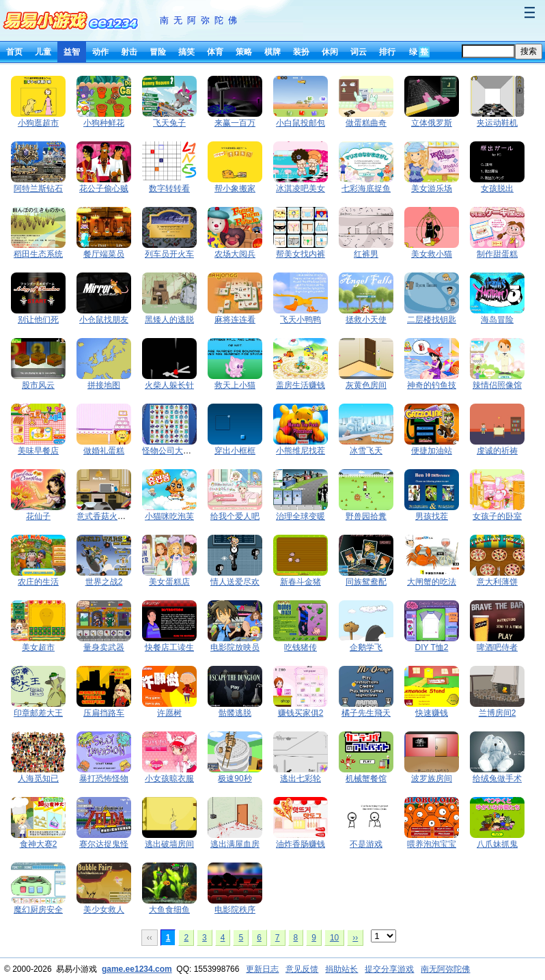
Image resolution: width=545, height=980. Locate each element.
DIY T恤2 (432, 647)
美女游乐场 (431, 188)
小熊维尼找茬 (300, 451)
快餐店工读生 (169, 647)
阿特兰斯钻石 (38, 188)
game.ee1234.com (137, 969)
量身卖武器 (103, 647)
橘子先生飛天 (366, 713)
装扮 (301, 52)
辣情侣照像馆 (497, 385)
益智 (72, 52)
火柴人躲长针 (169, 385)
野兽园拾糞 (366, 516)
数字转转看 (169, 188)
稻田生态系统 (38, 254)
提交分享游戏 (389, 969)
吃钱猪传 (300, 647)
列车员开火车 (169, 254)
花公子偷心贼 (103, 188)
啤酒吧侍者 (497, 647)
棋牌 (272, 52)
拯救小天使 (366, 319)
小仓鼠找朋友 (103, 319)
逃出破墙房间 (169, 844)
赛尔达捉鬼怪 (103, 844)
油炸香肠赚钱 (300, 844)
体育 (215, 52)
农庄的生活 (38, 582)
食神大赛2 (38, 844)
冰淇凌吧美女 (300, 188)
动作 (100, 52)
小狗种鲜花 (103, 123)
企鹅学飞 (366, 647)
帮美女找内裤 (300, 254)
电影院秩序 (234, 909)
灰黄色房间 (366, 385)
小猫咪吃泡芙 (169, 516)
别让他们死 (38, 319)
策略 (244, 52)
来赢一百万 (234, 123)
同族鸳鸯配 (366, 582)
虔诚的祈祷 (497, 451)
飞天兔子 (169, 123)
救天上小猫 (234, 385)
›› (355, 937)
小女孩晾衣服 (169, 778)
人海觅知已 (38, 778)
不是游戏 (366, 844)
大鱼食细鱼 (169, 909)
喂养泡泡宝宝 (431, 844)
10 (334, 937)
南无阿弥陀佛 (201, 20)
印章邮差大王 (38, 713)
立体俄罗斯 (431, 123)
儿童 (43, 52)
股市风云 (38, 385)
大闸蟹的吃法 (431, 582)
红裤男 (366, 254)
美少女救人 (103, 909)
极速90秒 (234, 778)
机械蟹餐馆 (366, 778)
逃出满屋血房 (235, 844)
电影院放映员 (235, 647)
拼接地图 (103, 385)
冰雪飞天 (366, 451)
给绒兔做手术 (497, 778)
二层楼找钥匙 (431, 319)
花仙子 (38, 516)
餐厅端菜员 (103, 254)
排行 (387, 52)
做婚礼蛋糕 (103, 451)
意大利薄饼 (497, 582)
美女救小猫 (431, 254)
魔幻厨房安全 (38, 909)
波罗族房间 (431, 778)
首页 (14, 52)
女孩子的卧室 (497, 516)
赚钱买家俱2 (301, 713)
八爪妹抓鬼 (497, 844)
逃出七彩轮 (300, 778)
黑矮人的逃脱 (169, 319)
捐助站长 (341, 969)
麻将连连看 (234, 319)
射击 (129, 52)
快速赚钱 (431, 713)
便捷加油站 (431, 451)
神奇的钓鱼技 (431, 385)
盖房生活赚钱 (300, 385)
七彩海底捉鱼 (366, 188)
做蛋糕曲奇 (366, 123)
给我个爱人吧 (235, 516)
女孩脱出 (497, 188)
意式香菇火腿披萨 (109, 516)
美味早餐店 (38, 451)
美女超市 (38, 647)
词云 (358, 52)
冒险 (158, 52)
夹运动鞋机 (497, 123)
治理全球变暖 (300, 516)
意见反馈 (301, 969)
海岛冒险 (497, 319)
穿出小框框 (234, 451)
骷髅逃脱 (235, 713)
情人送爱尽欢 (235, 582)
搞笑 (186, 52)
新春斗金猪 (300, 582)
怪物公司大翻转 (170, 451)
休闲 (330, 52)
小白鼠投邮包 (300, 123)
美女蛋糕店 (169, 582)
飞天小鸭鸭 (300, 319)
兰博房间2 (497, 713)
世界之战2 (104, 582)
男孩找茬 (431, 516)
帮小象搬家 (234, 188)
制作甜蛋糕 (497, 254)
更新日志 (262, 969)
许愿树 (169, 713)
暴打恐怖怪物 (103, 778)
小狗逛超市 (38, 123)
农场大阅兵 (234, 254)
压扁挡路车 (103, 713)
